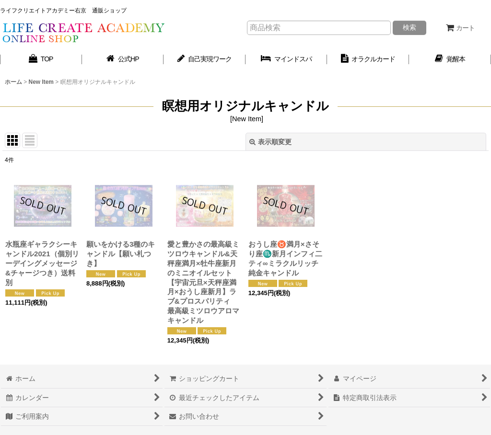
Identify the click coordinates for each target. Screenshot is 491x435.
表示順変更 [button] (270, 142)
